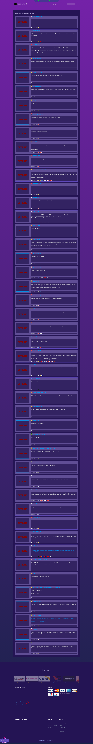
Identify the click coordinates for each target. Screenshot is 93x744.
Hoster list (64, 4)
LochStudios (36, 490)
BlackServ (36, 420)
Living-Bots (36, 518)
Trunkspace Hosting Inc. (40, 559)
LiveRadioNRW (37, 128)
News (45, 4)
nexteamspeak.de (38, 323)
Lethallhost (36, 378)
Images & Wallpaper (52, 725)
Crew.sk (35, 629)
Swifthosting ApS (38, 295)
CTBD (34, 573)
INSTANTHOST (37, 615)
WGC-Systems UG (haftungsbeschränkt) (45, 448)
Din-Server (36, 197)
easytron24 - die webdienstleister (43, 643)
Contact (59, 4)
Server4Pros (36, 30)
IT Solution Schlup (37, 16)
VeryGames (36, 211)
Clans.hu (35, 545)
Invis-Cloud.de (37, 462)
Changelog (54, 4)
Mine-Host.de (37, 183)
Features (37, 4)
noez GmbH (36, 239)
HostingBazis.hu (38, 114)
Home (32, 4)
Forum (49, 4)
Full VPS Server (37, 267)
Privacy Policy (62, 727)
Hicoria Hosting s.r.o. (39, 476)
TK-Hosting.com (37, 72)
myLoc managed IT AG (39, 392)
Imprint (49, 723)
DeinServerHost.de (38, 309)
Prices (41, 4)
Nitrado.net (36, 281)
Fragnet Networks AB (39, 170)
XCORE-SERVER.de (38, 601)
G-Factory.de (36, 225)
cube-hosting (37, 58)
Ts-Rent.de (36, 100)
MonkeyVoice (37, 531)
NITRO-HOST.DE (37, 156)
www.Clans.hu (41, 551)
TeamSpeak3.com (38, 337)
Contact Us (50, 727)
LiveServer (36, 44)
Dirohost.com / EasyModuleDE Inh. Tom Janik (46, 587)
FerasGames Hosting (39, 434)
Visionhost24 (37, 350)
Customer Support (63, 723)
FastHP (35, 142)
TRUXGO (35, 364)
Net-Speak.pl (37, 253)
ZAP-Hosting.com (38, 406)
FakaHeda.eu (37, 504)
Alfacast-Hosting (38, 86)
